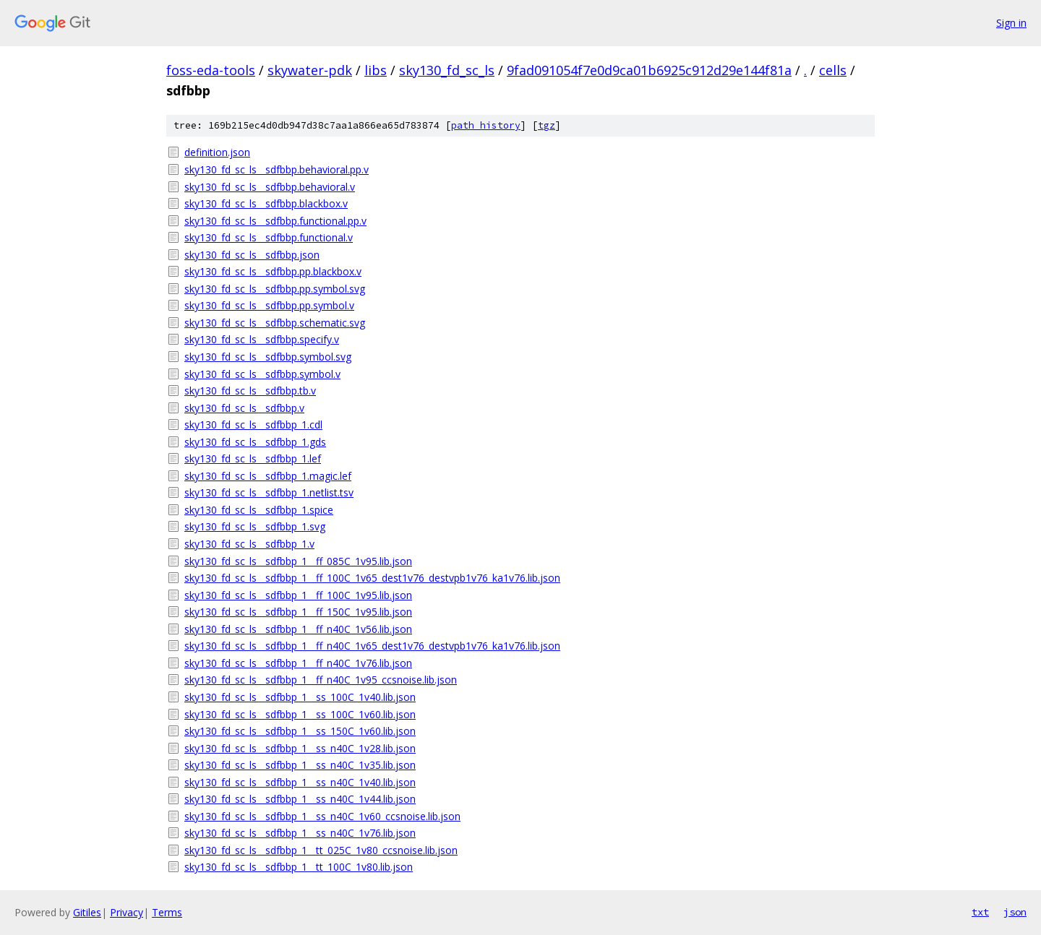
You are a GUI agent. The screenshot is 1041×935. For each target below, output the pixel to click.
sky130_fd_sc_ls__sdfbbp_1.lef (252, 458)
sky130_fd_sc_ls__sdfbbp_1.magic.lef (267, 476)
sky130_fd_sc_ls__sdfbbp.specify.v (261, 339)
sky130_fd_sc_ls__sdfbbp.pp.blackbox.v (272, 271)
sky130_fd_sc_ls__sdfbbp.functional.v (268, 237)
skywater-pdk (309, 70)
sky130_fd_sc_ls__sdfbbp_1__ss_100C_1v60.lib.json (300, 714)
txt (980, 911)
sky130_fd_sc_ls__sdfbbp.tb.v (250, 390)
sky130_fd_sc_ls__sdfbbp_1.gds (255, 442)
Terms (167, 912)
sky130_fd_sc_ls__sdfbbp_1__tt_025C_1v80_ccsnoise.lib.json (321, 850)
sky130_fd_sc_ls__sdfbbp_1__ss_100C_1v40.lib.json (300, 697)
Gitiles (87, 912)
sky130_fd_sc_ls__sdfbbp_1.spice (258, 510)
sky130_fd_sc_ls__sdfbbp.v (244, 408)
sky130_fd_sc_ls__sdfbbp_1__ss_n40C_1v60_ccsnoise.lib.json (322, 816)
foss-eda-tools (210, 70)
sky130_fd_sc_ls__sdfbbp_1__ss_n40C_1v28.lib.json (300, 748)
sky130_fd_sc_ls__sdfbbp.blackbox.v (266, 203)
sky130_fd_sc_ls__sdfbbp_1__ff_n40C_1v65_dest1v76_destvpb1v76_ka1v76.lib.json (372, 645)
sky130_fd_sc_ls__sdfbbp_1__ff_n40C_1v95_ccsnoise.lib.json (320, 679)
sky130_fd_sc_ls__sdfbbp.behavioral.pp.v (276, 169)
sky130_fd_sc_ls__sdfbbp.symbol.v (262, 374)
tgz (546, 125)
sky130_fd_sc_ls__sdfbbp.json (252, 255)
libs (375, 70)
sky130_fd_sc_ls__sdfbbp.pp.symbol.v (269, 305)
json (1015, 911)
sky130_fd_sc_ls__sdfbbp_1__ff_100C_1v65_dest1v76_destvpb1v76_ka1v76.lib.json (372, 578)
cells (833, 70)
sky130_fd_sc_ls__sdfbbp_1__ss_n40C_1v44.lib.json (300, 799)
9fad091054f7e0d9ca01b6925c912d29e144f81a (649, 70)
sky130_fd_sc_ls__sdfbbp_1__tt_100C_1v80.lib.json (298, 867)
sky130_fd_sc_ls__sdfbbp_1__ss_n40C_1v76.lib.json (300, 833)
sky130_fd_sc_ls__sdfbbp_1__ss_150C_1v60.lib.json (300, 731)
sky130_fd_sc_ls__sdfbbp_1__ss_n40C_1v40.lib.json (300, 782)
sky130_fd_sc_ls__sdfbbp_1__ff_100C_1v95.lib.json (298, 595)
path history (485, 125)
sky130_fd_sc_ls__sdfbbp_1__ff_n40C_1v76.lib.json (298, 663)
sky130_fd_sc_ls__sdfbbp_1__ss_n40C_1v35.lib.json (300, 765)
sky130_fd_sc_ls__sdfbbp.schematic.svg (274, 322)
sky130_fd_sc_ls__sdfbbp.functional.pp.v (275, 221)
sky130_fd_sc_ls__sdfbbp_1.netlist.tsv (269, 492)
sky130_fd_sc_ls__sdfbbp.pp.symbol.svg (274, 289)
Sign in (1011, 23)
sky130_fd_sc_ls (446, 70)
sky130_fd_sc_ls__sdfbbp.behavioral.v (269, 187)
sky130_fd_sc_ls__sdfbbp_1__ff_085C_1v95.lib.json (298, 561)
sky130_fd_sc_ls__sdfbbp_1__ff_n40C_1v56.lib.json (298, 629)
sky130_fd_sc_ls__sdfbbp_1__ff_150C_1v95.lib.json (298, 612)
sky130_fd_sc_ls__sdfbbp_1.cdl (253, 424)
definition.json (217, 152)
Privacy (126, 912)
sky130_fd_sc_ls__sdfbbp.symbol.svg (267, 356)
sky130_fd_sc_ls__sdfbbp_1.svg (254, 526)
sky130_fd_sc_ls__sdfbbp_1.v (249, 544)
